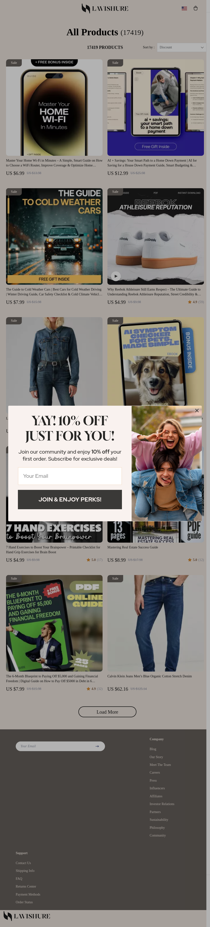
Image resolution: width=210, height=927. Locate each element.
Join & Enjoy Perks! (69, 499)
